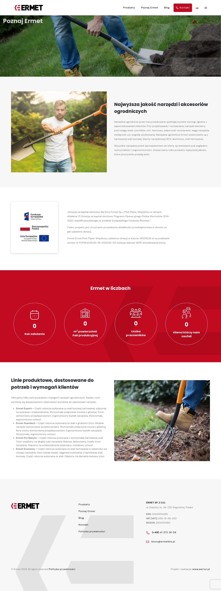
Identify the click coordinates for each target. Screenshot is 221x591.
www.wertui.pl (201, 569)
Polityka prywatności (62, 569)
